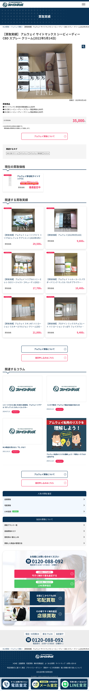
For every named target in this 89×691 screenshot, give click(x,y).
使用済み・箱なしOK (11, 537)
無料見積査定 (39, 663)
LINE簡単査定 (44, 584)
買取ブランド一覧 (10, 525)
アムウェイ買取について (44, 136)
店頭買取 (7, 499)
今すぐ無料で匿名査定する (44, 574)
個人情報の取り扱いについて (71, 667)
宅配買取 (7, 505)
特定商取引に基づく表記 (16, 667)
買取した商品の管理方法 (13, 543)
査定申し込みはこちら (44, 357)
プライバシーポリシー (34, 667)
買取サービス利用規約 (51, 667)
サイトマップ (60, 663)
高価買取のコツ (10, 531)
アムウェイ (7, 175)
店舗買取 (22, 663)
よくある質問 (49, 663)
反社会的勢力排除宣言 (44, 672)
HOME (15, 663)
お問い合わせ (71, 663)
